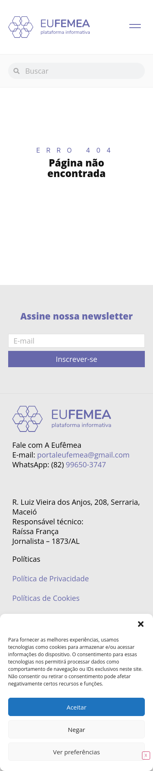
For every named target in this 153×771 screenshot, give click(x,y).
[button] (141, 624)
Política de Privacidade (50, 578)
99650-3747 (86, 464)
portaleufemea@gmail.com (83, 455)
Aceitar (76, 707)
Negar (76, 729)
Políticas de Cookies (46, 598)
